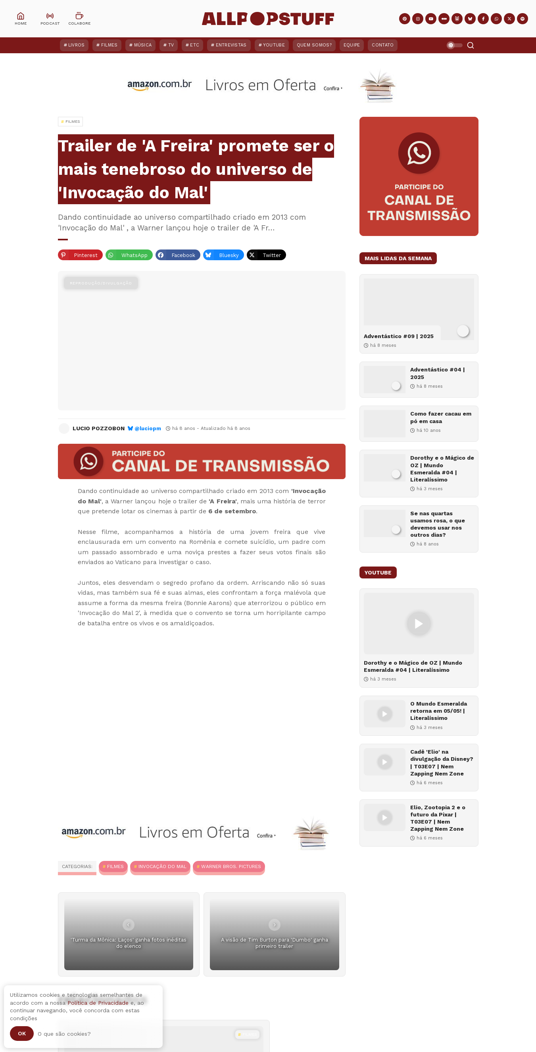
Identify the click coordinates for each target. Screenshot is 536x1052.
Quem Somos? (314, 45)
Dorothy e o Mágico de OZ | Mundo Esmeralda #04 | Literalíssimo (442, 468)
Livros (76, 45)
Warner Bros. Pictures (231, 866)
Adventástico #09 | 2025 (399, 336)
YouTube (274, 45)
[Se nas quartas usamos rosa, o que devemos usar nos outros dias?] (384, 523)
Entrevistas (231, 45)
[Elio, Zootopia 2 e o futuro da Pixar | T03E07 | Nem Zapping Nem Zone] (384, 817)
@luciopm (147, 428)
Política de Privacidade (98, 1003)
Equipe (352, 45)
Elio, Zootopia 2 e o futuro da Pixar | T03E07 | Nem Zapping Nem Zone (437, 818)
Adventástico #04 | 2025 (437, 373)
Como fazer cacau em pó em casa (440, 417)
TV (171, 45)
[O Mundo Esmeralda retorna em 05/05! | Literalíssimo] (384, 713)
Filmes (109, 45)
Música (143, 45)
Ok (22, 1033)
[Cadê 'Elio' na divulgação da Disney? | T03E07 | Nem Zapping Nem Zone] (384, 761)
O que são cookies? (64, 1034)
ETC (194, 45)
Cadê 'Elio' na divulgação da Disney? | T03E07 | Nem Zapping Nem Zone (441, 762)
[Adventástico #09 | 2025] (419, 309)
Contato (383, 45)
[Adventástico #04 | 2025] (384, 379)
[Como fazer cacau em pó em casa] (384, 423)
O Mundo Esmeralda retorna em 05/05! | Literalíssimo (438, 710)
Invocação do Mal (162, 866)
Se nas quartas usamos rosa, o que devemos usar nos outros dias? (437, 524)
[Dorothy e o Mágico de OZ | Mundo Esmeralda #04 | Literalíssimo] (384, 468)
